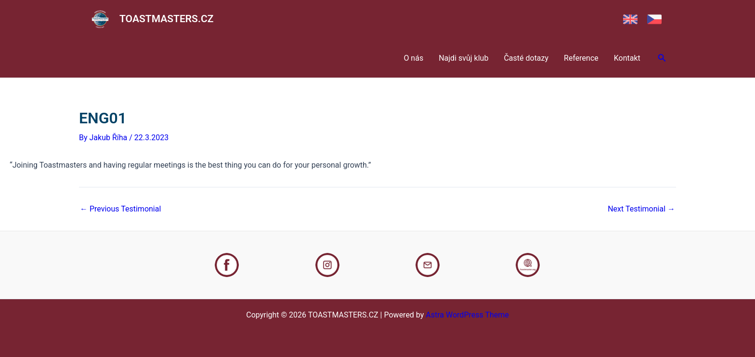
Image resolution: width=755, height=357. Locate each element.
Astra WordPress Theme (467, 314)
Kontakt (627, 58)
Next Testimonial (641, 209)
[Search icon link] (662, 59)
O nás (413, 58)
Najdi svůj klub (463, 58)
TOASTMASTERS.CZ (166, 19)
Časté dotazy (526, 58)
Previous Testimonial (120, 209)
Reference (581, 58)
